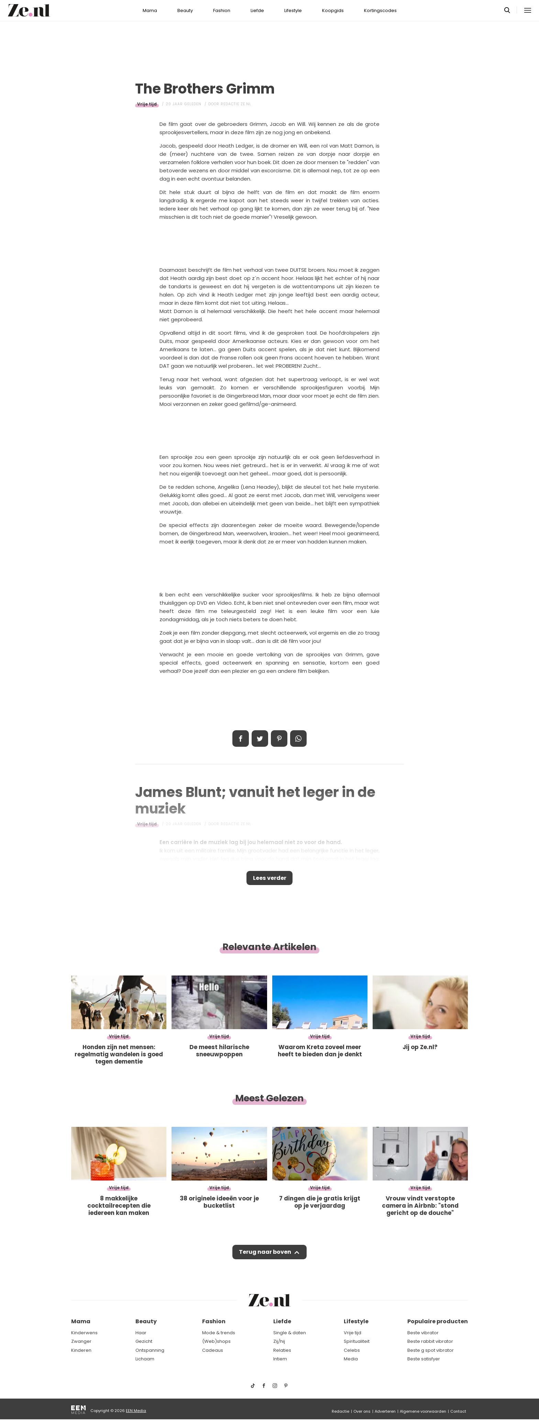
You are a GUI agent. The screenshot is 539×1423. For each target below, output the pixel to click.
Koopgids (333, 10)
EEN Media (136, 1410)
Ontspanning (149, 1350)
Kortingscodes (380, 10)
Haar (140, 1332)
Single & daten (289, 1332)
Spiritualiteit (357, 1341)
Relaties (282, 1350)
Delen (240, 738)
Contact (458, 1411)
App (298, 738)
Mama (150, 10)
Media (351, 1359)
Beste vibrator (423, 1332)
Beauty (185, 10)
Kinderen (81, 1350)
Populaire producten (437, 1322)
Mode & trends (218, 1332)
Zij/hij (279, 1341)
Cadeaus (212, 1350)
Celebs (352, 1350)
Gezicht (143, 1341)
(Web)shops (216, 1341)
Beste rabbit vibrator (430, 1341)
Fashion (221, 10)
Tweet (260, 738)
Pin (279, 738)
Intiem (280, 1359)
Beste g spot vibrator (430, 1350)
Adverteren (385, 1411)
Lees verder (269, 879)
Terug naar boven (265, 1255)
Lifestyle (293, 10)
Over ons (362, 1411)
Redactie (340, 1411)
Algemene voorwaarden (423, 1411)
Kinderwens (84, 1332)
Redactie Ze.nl (236, 104)
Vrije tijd (147, 104)
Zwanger (81, 1341)
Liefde (257, 10)
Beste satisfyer (423, 1359)
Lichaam (144, 1359)
